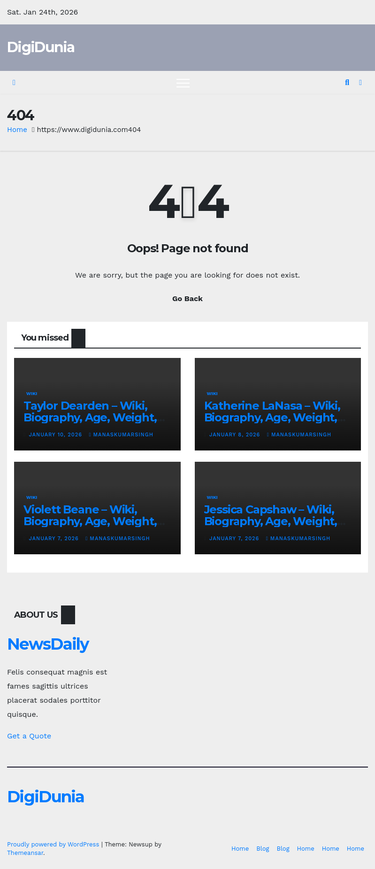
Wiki (31, 393)
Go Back (187, 298)
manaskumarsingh (121, 435)
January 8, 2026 (235, 435)
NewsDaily (48, 644)
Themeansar (25, 852)
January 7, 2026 (55, 538)
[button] (347, 82)
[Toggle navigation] (183, 83)
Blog (262, 848)
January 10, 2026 (56, 435)
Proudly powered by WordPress (54, 844)
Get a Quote (29, 735)
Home (17, 129)
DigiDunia (41, 47)
